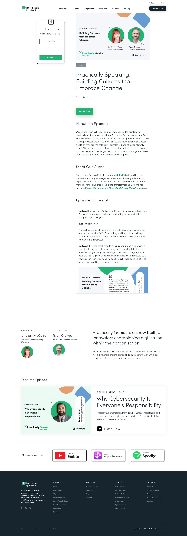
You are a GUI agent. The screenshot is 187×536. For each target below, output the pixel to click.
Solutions (75, 8)
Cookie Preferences (154, 498)
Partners (115, 8)
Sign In (163, 3)
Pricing (127, 8)
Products (63, 8)
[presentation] (57, 49)
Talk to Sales (157, 8)
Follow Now (84, 111)
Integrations (89, 8)
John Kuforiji (123, 175)
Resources (103, 8)
